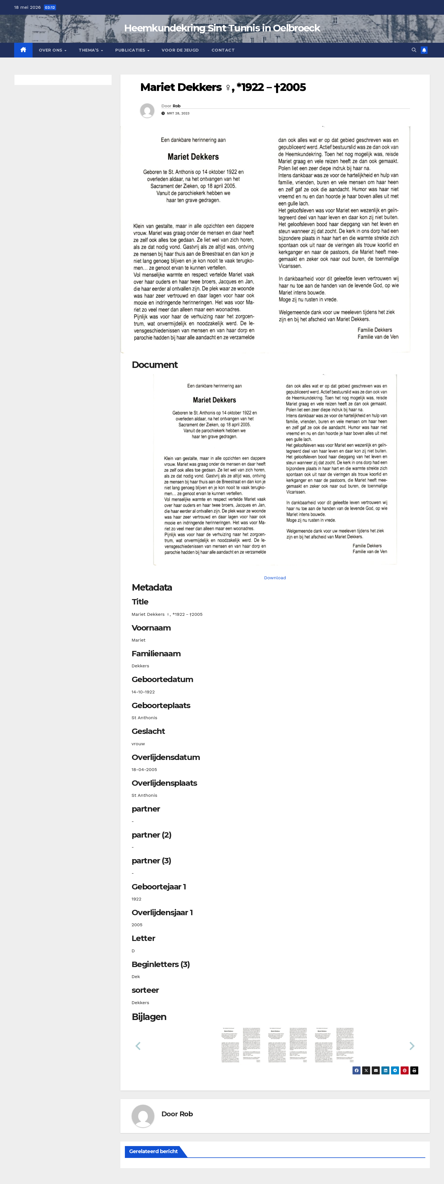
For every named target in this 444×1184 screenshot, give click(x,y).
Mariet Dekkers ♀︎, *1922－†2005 (223, 87)
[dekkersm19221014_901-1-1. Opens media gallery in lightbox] (275, 469)
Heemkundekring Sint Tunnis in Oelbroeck (222, 28)
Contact (223, 50)
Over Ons (51, 50)
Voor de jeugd (180, 50)
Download (275, 577)
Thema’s (89, 50)
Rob (177, 105)
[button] (414, 50)
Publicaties (131, 50)
